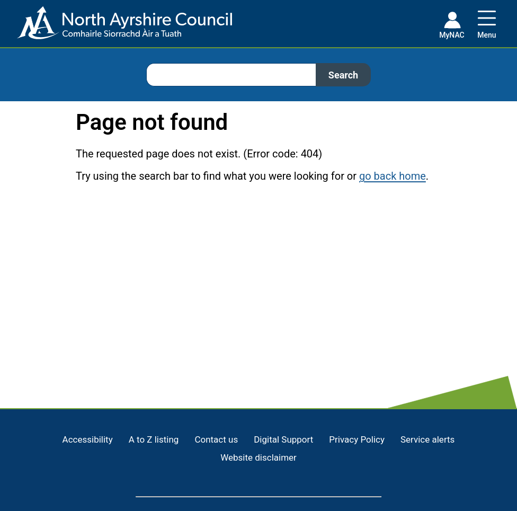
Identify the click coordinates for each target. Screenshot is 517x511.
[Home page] (116, 26)
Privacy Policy (357, 439)
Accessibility (88, 439)
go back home (392, 176)
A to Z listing (154, 439)
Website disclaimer (258, 457)
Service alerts (427, 439)
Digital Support (283, 439)
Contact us (216, 439)
